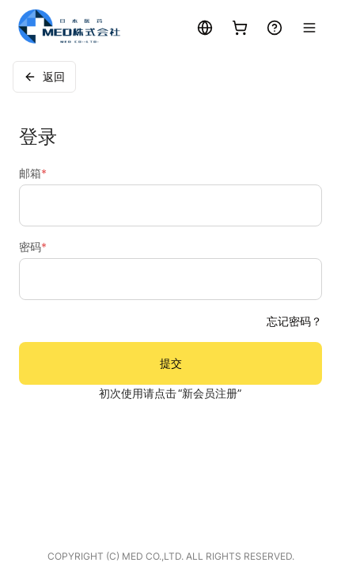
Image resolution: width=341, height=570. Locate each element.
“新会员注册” (209, 393)
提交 (171, 363)
